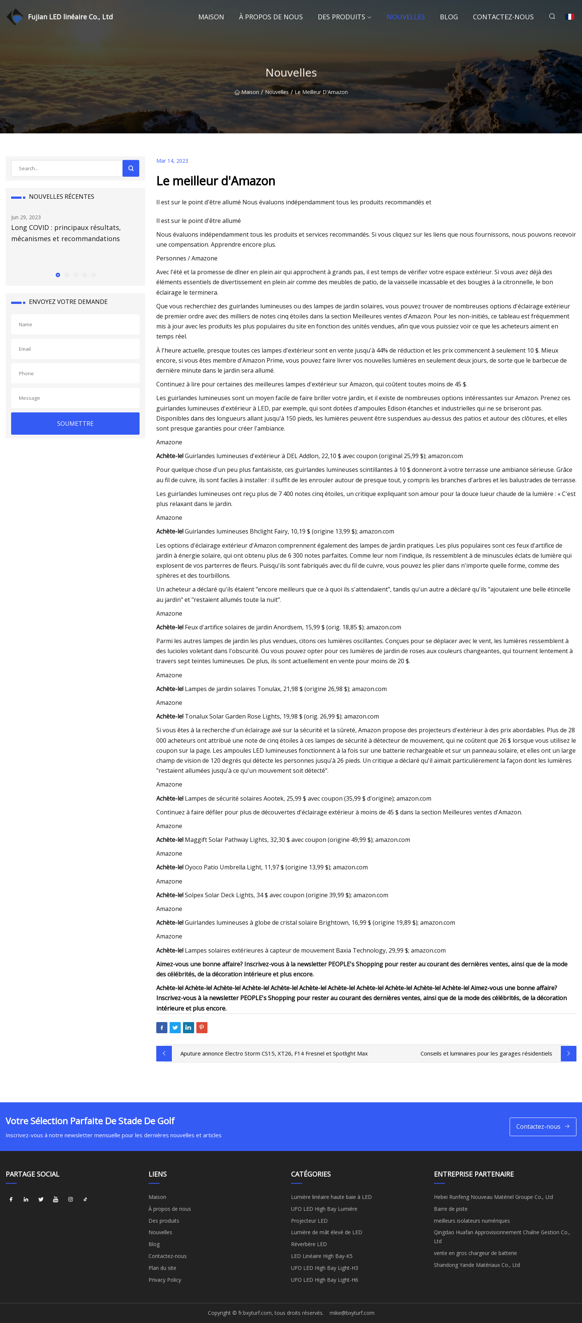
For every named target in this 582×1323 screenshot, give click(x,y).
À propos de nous (271, 16)
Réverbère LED (309, 1244)
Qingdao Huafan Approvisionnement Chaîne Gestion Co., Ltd (502, 1237)
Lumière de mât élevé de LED (326, 1232)
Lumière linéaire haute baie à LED (331, 1196)
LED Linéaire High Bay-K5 (322, 1255)
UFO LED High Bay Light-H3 (324, 1267)
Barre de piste (451, 1208)
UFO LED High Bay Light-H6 (324, 1279)
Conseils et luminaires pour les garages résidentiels (486, 1053)
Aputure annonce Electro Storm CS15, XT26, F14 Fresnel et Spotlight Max (274, 1053)
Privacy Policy (164, 1279)
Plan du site (162, 1267)
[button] (57, 274)
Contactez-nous (503, 16)
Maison (211, 16)
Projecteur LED (309, 1220)
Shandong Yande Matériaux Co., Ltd (477, 1264)
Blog (449, 16)
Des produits (341, 16)
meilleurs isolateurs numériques (472, 1220)
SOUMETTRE (75, 423)
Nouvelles (406, 16)
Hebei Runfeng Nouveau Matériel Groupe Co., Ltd (493, 1196)
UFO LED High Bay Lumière (324, 1208)
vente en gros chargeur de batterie (475, 1252)
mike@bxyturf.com (352, 1312)
